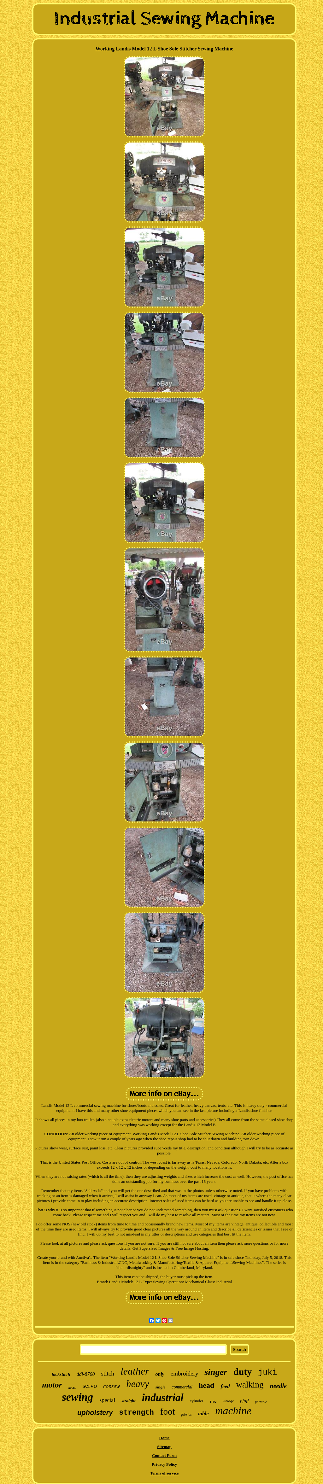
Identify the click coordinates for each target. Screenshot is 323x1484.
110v (212, 1402)
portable (261, 1402)
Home (164, 1437)
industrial (163, 1397)
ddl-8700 (86, 1374)
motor (52, 1384)
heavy (137, 1383)
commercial (182, 1387)
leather (134, 1371)
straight (128, 1401)
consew (111, 1386)
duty (242, 1371)
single (161, 1387)
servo (90, 1385)
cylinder (196, 1401)
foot (167, 1411)
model (72, 1388)
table (203, 1414)
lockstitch (61, 1374)
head (206, 1385)
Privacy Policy (164, 1464)
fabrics (186, 1414)
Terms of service (164, 1473)
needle (278, 1385)
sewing (77, 1397)
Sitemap (164, 1446)
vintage (228, 1401)
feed (225, 1386)
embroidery (184, 1373)
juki (267, 1372)
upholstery (95, 1413)
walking (250, 1384)
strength (136, 1413)
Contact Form (164, 1455)
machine (233, 1411)
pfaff (244, 1400)
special (107, 1400)
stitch (107, 1373)
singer (215, 1372)
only (159, 1374)
